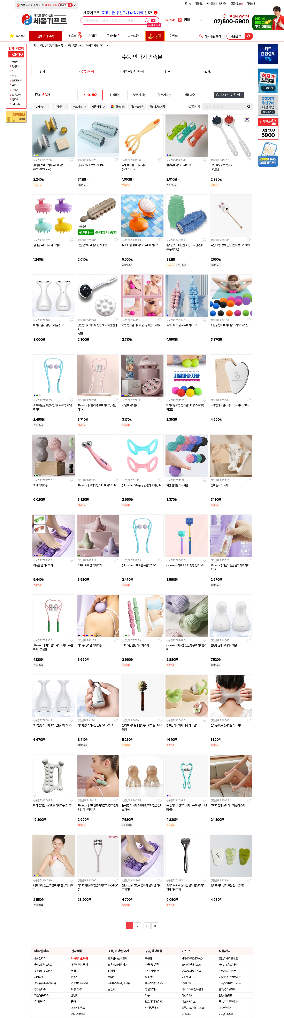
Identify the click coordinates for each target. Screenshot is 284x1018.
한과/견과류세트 (227, 989)
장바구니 (223, 3)
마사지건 (169, 71)
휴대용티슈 (40, 1001)
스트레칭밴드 (78, 1007)
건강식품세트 (225, 995)
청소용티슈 (40, 989)
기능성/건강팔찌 (79, 983)
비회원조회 (211, 3)
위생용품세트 (152, 1007)
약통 (147, 995)
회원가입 (199, 3)
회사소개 (251, 3)
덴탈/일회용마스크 (191, 970)
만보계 (74, 977)
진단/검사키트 (152, 970)
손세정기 (112, 970)
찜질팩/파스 (151, 989)
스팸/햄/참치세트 (227, 970)
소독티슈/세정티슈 (117, 964)
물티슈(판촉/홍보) (43, 964)
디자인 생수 (225, 1007)
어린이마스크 (188, 977)
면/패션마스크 (189, 983)
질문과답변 (237, 3)
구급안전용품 (152, 964)
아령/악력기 (77, 989)
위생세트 (186, 1014)
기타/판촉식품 (226, 1014)
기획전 (93, 36)
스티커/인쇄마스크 (191, 964)
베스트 (75, 35)
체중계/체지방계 (79, 964)
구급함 (148, 958)
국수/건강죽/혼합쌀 (228, 1001)
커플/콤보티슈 (41, 995)
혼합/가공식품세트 (228, 958)
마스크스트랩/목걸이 (192, 989)
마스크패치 (187, 995)
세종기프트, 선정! (120, 13)
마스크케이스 (188, 1001)
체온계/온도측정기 (154, 983)
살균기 (111, 989)
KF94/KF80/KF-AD (192, 958)
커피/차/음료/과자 (228, 964)
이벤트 (174, 36)
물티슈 (111, 977)
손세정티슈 (40, 958)
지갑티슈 (38, 977)
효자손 (208, 71)
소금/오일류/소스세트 (230, 983)
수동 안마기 (87, 71)
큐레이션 (112, 36)
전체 (42, 71)
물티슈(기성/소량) (43, 970)
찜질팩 (74, 970)
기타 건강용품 (78, 1014)
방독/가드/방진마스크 (193, 1007)
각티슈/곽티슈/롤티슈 (45, 983)
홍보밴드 (149, 977)
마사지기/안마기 (79, 958)
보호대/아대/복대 (153, 1001)
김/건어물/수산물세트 (230, 977)
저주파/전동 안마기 (133, 71)
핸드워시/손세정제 (117, 958)
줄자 (73, 1001)
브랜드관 (133, 36)
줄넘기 (74, 995)
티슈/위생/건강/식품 (51, 45)
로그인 (188, 3)
